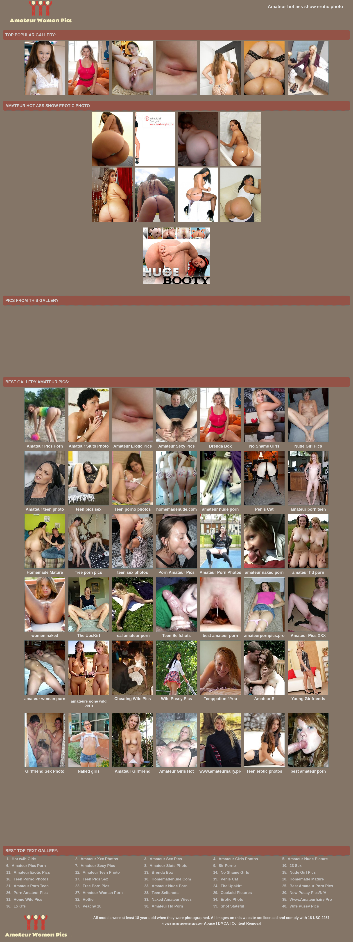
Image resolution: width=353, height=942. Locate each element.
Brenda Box (162, 872)
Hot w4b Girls (24, 859)
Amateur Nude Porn (170, 886)
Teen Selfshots (165, 893)
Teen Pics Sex (95, 879)
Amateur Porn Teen (31, 886)
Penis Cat (229, 879)
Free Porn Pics (96, 886)
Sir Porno (227, 866)
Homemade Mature (307, 879)
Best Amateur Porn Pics (311, 886)
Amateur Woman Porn (103, 893)
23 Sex (296, 866)
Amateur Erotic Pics (32, 872)
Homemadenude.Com (171, 879)
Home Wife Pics (28, 899)
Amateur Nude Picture (307, 859)
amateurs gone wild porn (89, 703)
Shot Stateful (232, 906)
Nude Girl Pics (303, 872)
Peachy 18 (92, 906)
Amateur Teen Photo (101, 872)
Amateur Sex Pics (166, 859)
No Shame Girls (235, 872)
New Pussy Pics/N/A (308, 893)
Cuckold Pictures (236, 893)
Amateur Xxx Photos (99, 859)
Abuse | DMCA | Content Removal (232, 923)
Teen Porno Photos (31, 879)
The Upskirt (231, 886)
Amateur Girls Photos (238, 859)
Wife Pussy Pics (304, 906)
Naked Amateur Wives (172, 899)
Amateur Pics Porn (29, 866)
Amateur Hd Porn (167, 906)
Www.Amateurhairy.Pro (311, 899)
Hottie (88, 899)
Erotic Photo (232, 899)
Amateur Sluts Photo (169, 866)
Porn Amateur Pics (31, 893)
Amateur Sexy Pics (98, 866)
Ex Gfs (20, 906)
